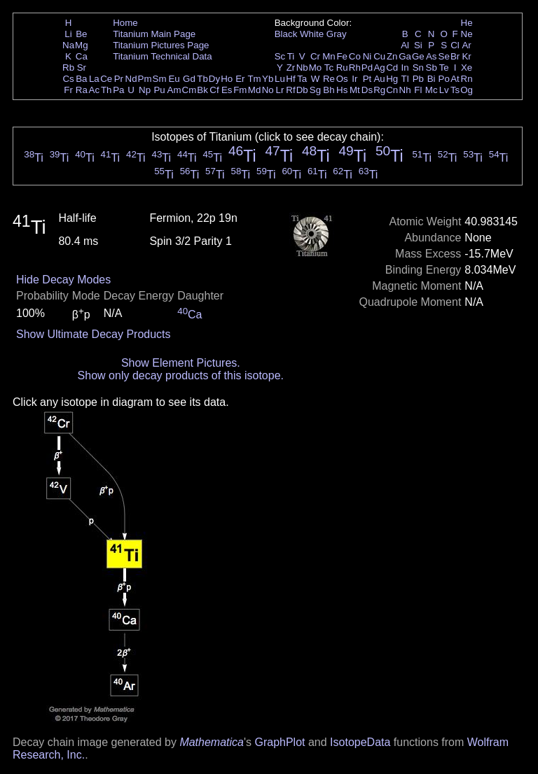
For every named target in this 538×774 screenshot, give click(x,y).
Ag (379, 67)
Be (81, 34)
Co (355, 56)
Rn (467, 78)
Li (67, 34)
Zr (291, 67)
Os (342, 78)
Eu (173, 78)
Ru (342, 67)
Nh (405, 90)
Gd (189, 78)
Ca (82, 56)
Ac (94, 90)
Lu (280, 78)
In (405, 67)
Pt (367, 78)
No (268, 90)
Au (379, 78)
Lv (444, 90)
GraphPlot (279, 742)
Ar (466, 45)
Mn (329, 56)
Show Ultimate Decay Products (93, 334)
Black (286, 34)
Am (174, 90)
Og (466, 90)
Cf (214, 90)
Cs (68, 78)
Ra (82, 90)
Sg (315, 90)
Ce (106, 78)
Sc (280, 56)
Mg (81, 45)
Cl (455, 45)
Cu (379, 56)
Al (405, 45)
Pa (118, 90)
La (94, 78)
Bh (328, 90)
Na (68, 45)
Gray (336, 34)
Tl (405, 78)
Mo (315, 67)
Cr (315, 56)
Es (227, 90)
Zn (392, 56)
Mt (355, 90)
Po (444, 78)
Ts (455, 90)
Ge (418, 56)
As (431, 56)
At (455, 78)
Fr (68, 90)
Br (455, 56)
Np (145, 90)
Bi (431, 78)
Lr (280, 90)
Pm (145, 78)
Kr (466, 56)
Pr (118, 78)
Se (444, 56)
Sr (81, 67)
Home (125, 22)
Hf (290, 78)
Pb (418, 78)
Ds (367, 90)
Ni (367, 56)
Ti (291, 56)
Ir (354, 78)
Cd (392, 67)
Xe (466, 67)
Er (239, 78)
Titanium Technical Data (162, 56)
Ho (227, 78)
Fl (418, 90)
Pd (367, 67)
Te (444, 67)
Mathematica (211, 742)
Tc (328, 67)
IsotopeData (360, 742)
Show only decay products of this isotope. (181, 375)
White (312, 34)
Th (106, 90)
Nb (302, 67)
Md (254, 90)
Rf (290, 90)
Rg (379, 90)
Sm (160, 78)
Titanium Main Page (154, 34)
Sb (431, 67)
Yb (267, 78)
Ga (405, 56)
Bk (202, 90)
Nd (131, 78)
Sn (418, 67)
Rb (68, 67)
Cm (189, 90)
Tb (202, 78)
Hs (341, 90)
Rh (355, 67)
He (467, 22)
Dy (214, 78)
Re (329, 78)
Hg (392, 78)
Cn (392, 90)
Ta (302, 78)
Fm (240, 90)
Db (302, 90)
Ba (81, 78)
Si (418, 45)
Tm (254, 78)
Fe (341, 56)
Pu (159, 90)
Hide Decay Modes (63, 280)
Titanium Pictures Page (161, 45)
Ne (467, 34)
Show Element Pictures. (180, 363)
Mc (431, 90)
